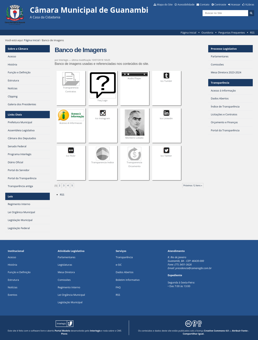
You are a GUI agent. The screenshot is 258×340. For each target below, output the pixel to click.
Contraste (220, 4)
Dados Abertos (124, 272)
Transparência (220, 82)
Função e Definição (19, 272)
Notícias (12, 287)
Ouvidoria (207, 32)
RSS (252, 32)
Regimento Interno (69, 287)
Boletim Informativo (128, 280)
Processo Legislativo (224, 49)
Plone (64, 333)
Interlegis (95, 330)
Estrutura (13, 280)
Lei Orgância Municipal (71, 295)
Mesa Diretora (66, 272)
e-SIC (119, 264)
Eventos (12, 295)
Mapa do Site (165, 4)
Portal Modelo (62, 330)
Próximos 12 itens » (192, 185)
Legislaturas (65, 264)
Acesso (12, 257)
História (12, 264)
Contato (205, 4)
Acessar (235, 4)
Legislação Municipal (70, 302)
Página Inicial (188, 32)
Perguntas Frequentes (231, 32)
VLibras (249, 4)
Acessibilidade (186, 4)
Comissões (64, 280)
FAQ (118, 287)
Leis (10, 196)
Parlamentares (66, 257)
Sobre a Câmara (18, 49)
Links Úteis (15, 114)
